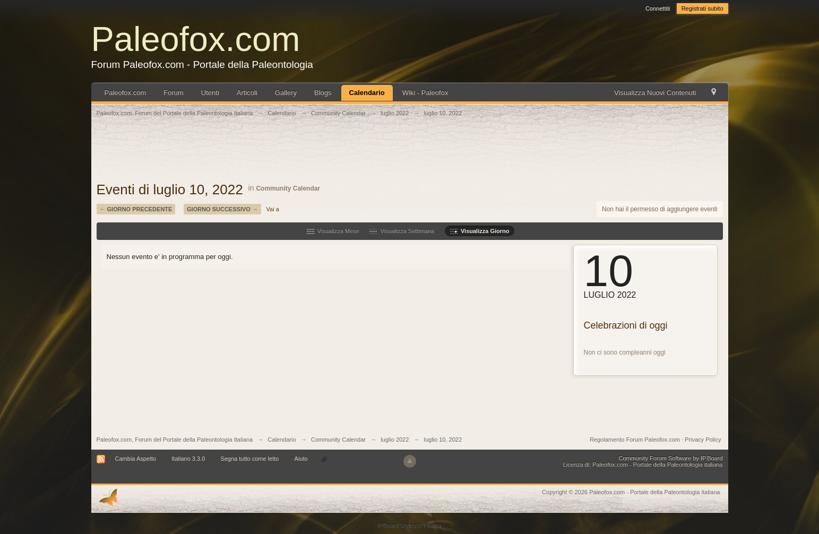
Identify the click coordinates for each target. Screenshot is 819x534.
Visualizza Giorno (480, 231)
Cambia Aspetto (136, 458)
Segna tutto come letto (249, 458)
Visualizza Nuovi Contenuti (655, 93)
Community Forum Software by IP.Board (670, 458)
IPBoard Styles (397, 525)
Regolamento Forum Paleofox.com (635, 439)
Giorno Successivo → (222, 209)
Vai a (272, 209)
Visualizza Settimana (401, 231)
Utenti (210, 93)
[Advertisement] (409, 155)
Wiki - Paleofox (425, 93)
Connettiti (657, 8)
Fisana (432, 525)
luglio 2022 (395, 439)
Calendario (367, 93)
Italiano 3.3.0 (188, 458)
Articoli (247, 93)
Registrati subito (702, 8)
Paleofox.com (195, 39)
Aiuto (301, 458)
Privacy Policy (703, 439)
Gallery (286, 93)
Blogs (323, 93)
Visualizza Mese (333, 231)
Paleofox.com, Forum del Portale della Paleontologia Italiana (175, 439)
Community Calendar (288, 188)
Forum (173, 93)
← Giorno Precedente (136, 209)
